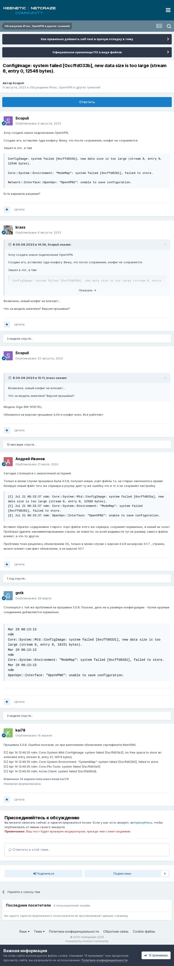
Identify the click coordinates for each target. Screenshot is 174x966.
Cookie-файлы (144, 931)
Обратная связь (116, 931)
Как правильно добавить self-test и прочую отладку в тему (87, 39)
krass (50, 378)
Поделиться (43, 873)
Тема (39, 931)
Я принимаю (156, 955)
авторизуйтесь (141, 822)
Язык (24, 931)
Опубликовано (38, 123)
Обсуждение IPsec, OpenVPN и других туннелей (65, 87)
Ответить (87, 102)
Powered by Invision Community (87, 941)
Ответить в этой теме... (29, 849)
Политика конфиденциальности (74, 931)
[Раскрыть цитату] (10, 244)
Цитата (19, 209)
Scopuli (18, 83)
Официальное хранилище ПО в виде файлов (87, 52)
